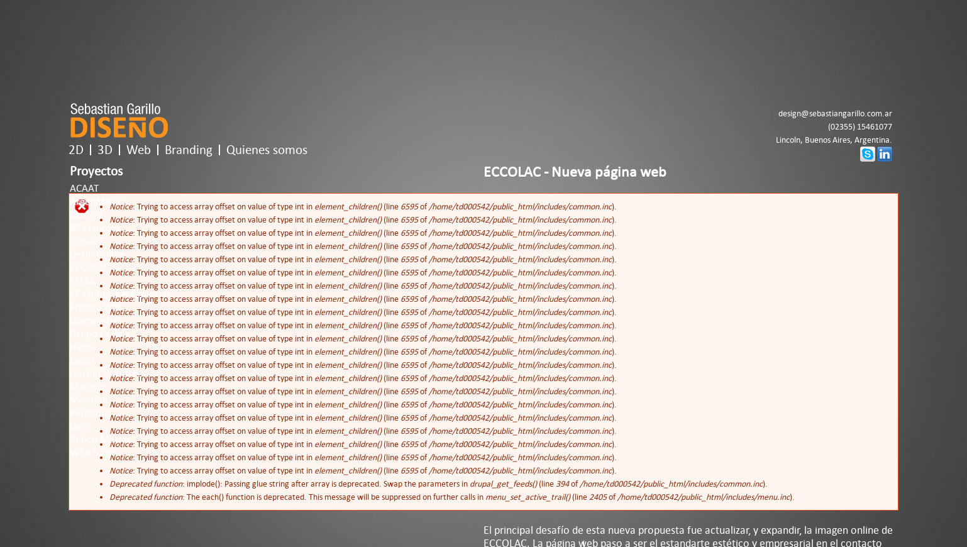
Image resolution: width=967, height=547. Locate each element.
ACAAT (84, 188)
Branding (189, 150)
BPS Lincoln (94, 228)
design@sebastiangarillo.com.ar (835, 113)
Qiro (79, 426)
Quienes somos (266, 150)
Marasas (88, 386)
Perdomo (90, 413)
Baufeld (86, 215)
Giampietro (94, 320)
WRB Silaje (93, 452)
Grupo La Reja (100, 334)
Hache (83, 347)
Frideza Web (96, 307)
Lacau (82, 360)
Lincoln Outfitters (108, 373)
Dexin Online (97, 254)
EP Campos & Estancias (120, 294)
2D (76, 150)
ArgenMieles (97, 201)
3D (105, 150)
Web (138, 150)
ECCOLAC (89, 268)
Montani (89, 400)
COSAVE (87, 241)
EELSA (83, 281)
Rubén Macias (100, 439)
